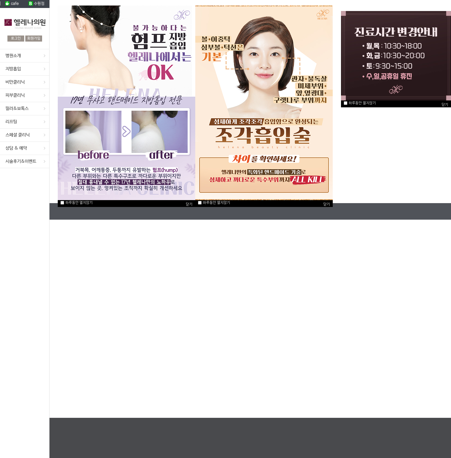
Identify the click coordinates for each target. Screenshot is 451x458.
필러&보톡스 (17, 108)
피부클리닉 (15, 95)
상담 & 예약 (16, 148)
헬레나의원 (25, 22)
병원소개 (13, 55)
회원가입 (33, 38)
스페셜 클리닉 (18, 135)
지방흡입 (13, 69)
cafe (12, 4)
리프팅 (11, 121)
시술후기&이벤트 (21, 161)
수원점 (37, 4)
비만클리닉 (15, 82)
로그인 (16, 38)
